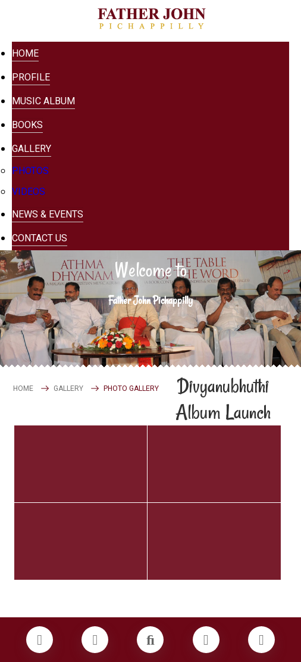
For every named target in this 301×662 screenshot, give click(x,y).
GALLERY (68, 388)
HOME (23, 388)
